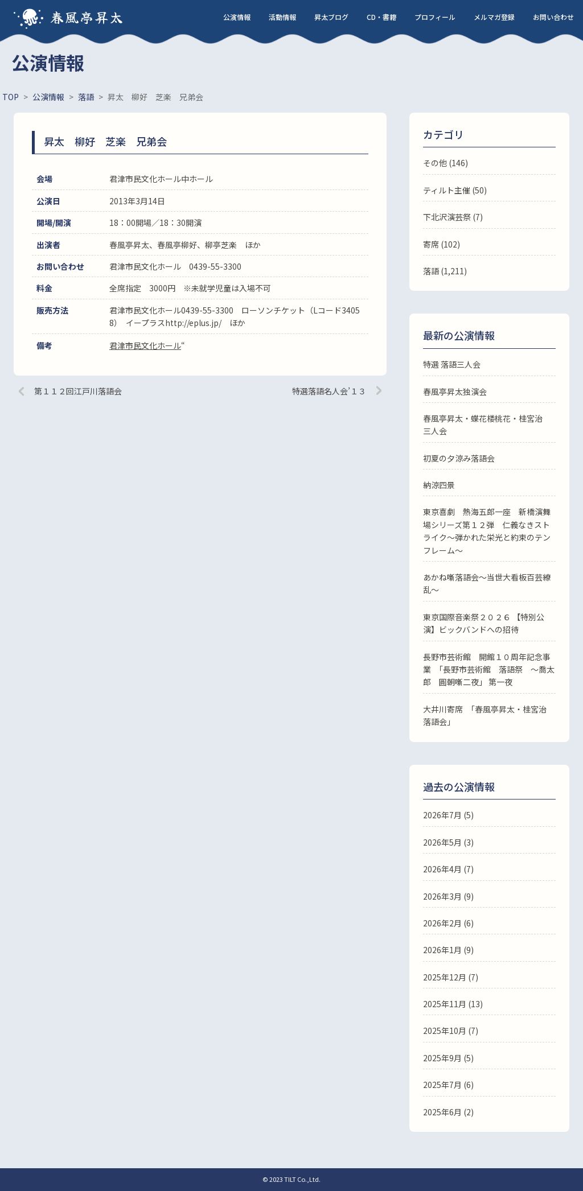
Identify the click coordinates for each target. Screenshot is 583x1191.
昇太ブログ (331, 17)
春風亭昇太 (87, 17)
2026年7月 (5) (448, 815)
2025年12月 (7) (450, 977)
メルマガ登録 (494, 17)
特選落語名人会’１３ (329, 391)
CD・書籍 (381, 17)
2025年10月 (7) (450, 1030)
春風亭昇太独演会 (455, 391)
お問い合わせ (553, 17)
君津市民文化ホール (145, 345)
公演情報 (237, 17)
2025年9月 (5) (448, 1058)
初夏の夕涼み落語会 (459, 458)
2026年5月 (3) (448, 842)
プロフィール (434, 17)
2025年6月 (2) (448, 1112)
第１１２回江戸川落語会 (78, 391)
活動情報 (282, 17)
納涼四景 (439, 485)
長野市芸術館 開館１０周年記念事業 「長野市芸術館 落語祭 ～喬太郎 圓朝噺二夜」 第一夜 (489, 669)
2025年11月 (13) (453, 1003)
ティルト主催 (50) (455, 190)
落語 (431, 271)
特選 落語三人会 (452, 364)
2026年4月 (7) (448, 869)
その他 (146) (445, 162)
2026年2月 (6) (448, 923)
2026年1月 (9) (448, 949)
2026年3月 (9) (448, 896)
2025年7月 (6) (448, 1084)
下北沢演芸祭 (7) (453, 216)
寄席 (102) (441, 244)
